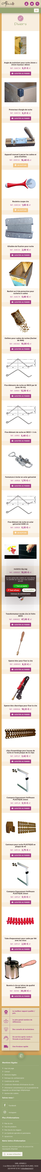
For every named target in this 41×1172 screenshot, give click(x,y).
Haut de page (9, 1068)
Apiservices (8, 1136)
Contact (7, 1071)
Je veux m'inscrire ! (12, 1154)
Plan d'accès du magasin (12, 1130)
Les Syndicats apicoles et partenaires (17, 1133)
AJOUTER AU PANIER (20, 73)
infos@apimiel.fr (27, 1168)
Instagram (9, 1112)
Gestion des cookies (11, 1093)
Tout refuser (13, 590)
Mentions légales (10, 1075)
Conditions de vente (11, 1081)
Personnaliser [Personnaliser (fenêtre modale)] (29, 590)
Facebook (9, 1105)
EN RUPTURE (21, 165)
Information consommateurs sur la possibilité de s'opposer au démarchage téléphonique (20, 1089)
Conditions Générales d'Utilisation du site (19, 1084)
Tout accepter (20, 586)
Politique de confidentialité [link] (20, 594)
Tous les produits (10, 1127)
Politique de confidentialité (14, 1078)
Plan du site (8, 1123)
